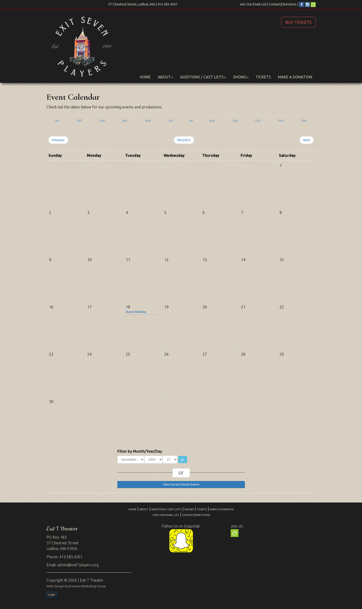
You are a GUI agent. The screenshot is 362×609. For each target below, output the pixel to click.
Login (51, 594)
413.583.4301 (167, 4)
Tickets (263, 77)
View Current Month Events (181, 484)
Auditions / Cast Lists (203, 77)
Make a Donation (295, 77)
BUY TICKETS (298, 22)
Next (306, 140)
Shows (241, 77)
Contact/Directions (283, 4)
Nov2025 (184, 140)
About (165, 77)
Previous (58, 140)
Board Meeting (136, 311)
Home (145, 77)
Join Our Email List (252, 4)
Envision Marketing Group (87, 586)
